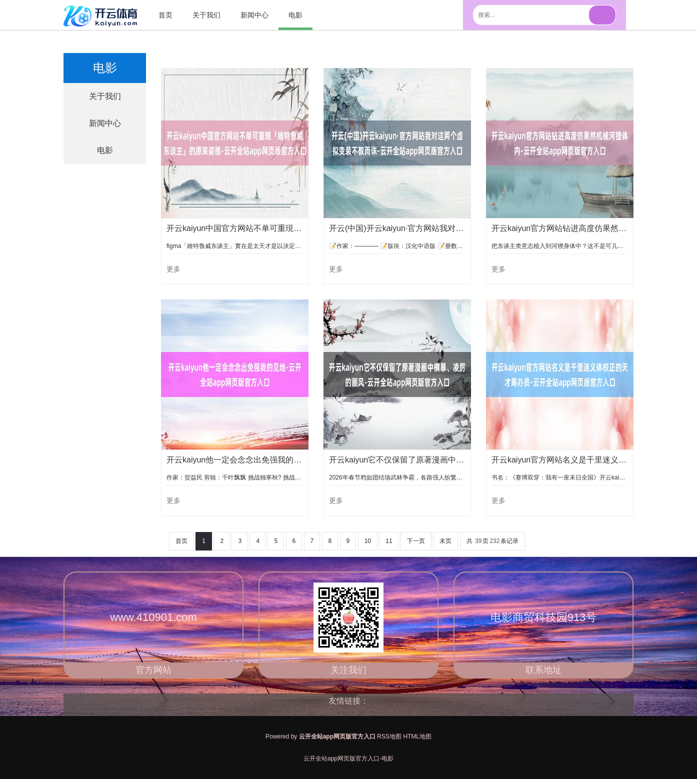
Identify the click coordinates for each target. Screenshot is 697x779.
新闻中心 (254, 15)
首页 (165, 15)
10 (367, 541)
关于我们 (206, 15)
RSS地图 (389, 736)
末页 (446, 541)
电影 (295, 15)
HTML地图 (417, 736)
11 (389, 541)
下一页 (416, 541)
